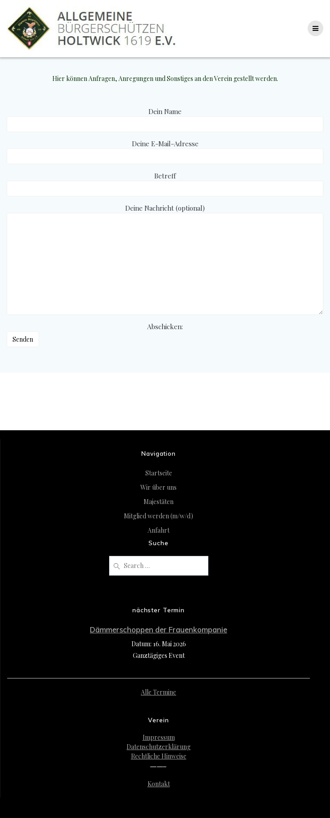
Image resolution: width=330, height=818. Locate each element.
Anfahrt (158, 530)
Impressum (159, 737)
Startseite (158, 473)
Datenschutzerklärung (158, 746)
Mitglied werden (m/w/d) (158, 516)
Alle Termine (158, 692)
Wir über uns (158, 487)
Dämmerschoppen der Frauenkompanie (158, 629)
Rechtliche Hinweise (158, 756)
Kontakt (159, 784)
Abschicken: (95, 340)
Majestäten (158, 501)
